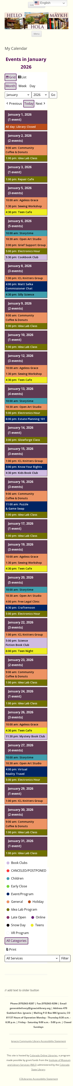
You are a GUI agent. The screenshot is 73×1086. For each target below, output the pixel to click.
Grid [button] (10, 77)
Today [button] (28, 103)
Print (10, 950)
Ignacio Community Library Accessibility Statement (38, 1041)
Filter (65, 959)
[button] (14, 103)
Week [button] (22, 86)
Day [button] (32, 86)
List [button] (22, 77)
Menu (37, 33)
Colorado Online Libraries (43, 1055)
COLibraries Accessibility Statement (38, 1079)
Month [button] (10, 86)
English (42, 3)
